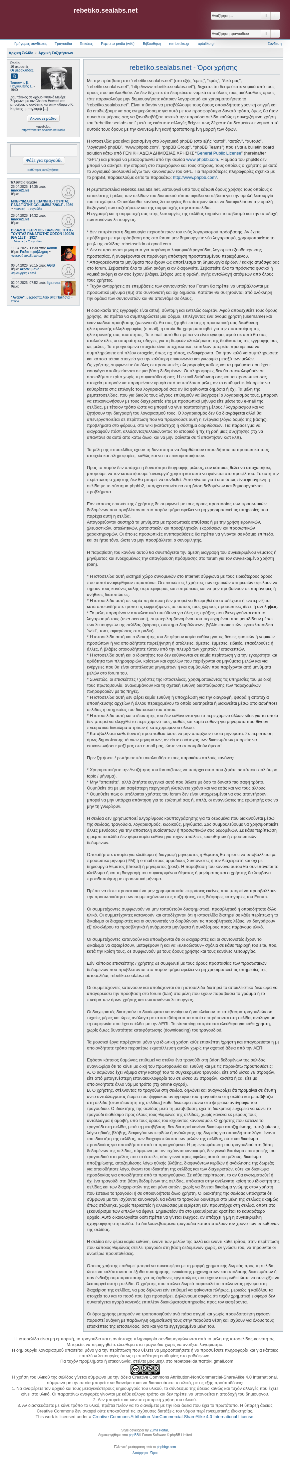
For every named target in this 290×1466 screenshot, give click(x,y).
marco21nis (20, 190)
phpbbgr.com (166, 1447)
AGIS (51, 265)
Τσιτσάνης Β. (19, 82)
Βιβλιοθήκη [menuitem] (152, 44)
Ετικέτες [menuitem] (86, 44)
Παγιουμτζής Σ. (21, 86)
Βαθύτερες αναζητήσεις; (43, 170)
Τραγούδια (63, 44)
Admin (52, 248)
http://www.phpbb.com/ (195, 177)
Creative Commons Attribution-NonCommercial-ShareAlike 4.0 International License (173, 1416)
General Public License (219, 153)
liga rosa (53, 283)
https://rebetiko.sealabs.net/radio (43, 130)
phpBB (134, 1435)
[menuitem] (140, 1453)
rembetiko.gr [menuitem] (179, 44)
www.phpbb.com (202, 159)
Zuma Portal (158, 1430)
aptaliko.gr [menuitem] (206, 44)
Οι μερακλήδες (22, 70)
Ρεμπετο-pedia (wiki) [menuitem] (118, 44)
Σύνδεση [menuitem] (275, 44)
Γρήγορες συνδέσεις (30, 44)
